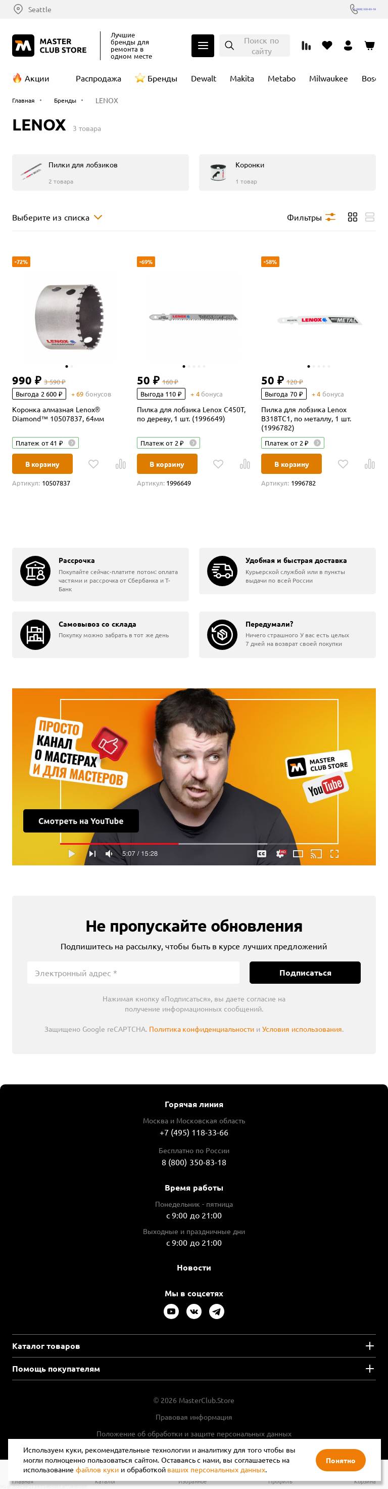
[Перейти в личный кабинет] (349, 45)
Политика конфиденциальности (202, 1028)
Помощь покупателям (56, 1368)
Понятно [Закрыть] (341, 1460)
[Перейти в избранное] (327, 45)
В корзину (42, 463)
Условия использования (302, 1028)
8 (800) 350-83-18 (347, 9)
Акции (37, 78)
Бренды (162, 78)
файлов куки (97, 1469)
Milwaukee (328, 78)
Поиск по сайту (261, 45)
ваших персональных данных (216, 1469)
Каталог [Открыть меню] (202, 45)
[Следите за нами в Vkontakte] (194, 1311)
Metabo (282, 78)
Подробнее (194, 776)
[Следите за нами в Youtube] (171, 1311)
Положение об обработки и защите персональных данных (193, 1433)
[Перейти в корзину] (370, 45)
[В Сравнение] (121, 464)
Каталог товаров (46, 1345)
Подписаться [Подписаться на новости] (305, 972)
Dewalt (203, 78)
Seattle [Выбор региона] (40, 9)
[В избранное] (93, 464)
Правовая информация (194, 1416)
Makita (242, 78)
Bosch (372, 78)
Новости (194, 1267)
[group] (100, 574)
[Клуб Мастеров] (51, 45)
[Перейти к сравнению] (306, 45)
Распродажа (98, 78)
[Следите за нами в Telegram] (216, 1311)
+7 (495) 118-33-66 (194, 1132)
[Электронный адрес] (133, 972)
